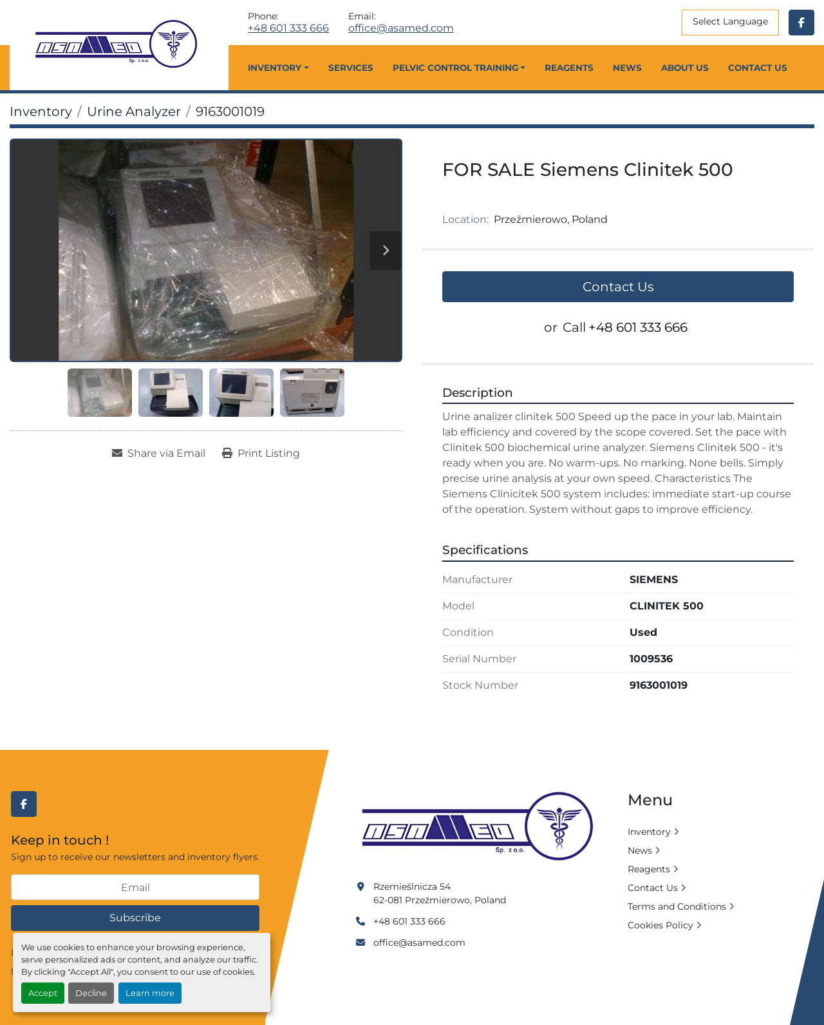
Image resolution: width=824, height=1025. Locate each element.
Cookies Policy (660, 925)
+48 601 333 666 (288, 28)
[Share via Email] (159, 453)
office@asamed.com (401, 28)
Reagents (569, 67)
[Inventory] (41, 111)
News (627, 67)
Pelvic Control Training (455, 67)
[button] (278, 67)
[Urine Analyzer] (134, 111)
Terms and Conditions (677, 906)
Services (350, 67)
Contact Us (757, 67)
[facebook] (801, 22)
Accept (42, 993)
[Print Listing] (261, 453)
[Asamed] (481, 827)
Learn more (150, 993)
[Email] (135, 887)
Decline (91, 993)
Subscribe (135, 918)
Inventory (274, 67)
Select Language (730, 21)
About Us (685, 67)
